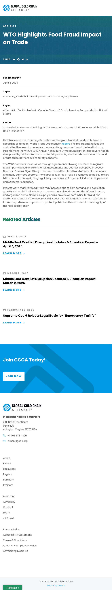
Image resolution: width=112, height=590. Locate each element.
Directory (9, 496)
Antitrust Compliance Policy (20, 545)
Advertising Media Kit (15, 551)
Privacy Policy (11, 529)
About (6, 458)
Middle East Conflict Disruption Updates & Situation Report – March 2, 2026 (50, 281)
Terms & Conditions (15, 540)
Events (7, 463)
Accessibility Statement (17, 535)
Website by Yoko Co (56, 585)
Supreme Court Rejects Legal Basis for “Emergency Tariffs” (49, 315)
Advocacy (9, 502)
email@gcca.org (18, 441)
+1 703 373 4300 (17, 435)
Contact (8, 507)
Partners (8, 479)
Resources (9, 469)
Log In (6, 512)
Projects (8, 485)
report (66, 144)
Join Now (8, 518)
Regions (7, 474)
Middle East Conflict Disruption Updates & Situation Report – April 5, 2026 (50, 244)
